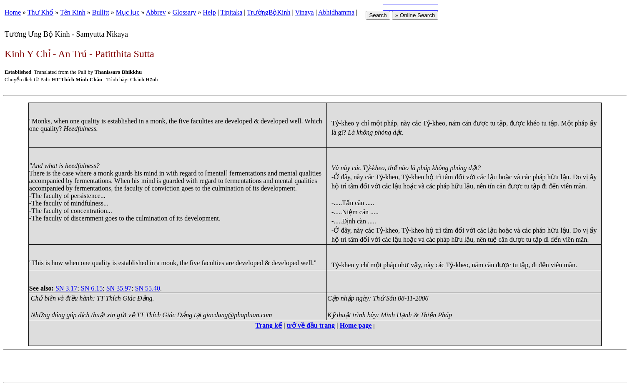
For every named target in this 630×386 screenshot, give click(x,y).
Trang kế (269, 325)
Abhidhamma (336, 12)
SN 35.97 (118, 288)
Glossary (184, 12)
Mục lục (128, 12)
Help (209, 12)
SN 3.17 (66, 288)
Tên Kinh (72, 12)
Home (13, 12)
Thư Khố (40, 12)
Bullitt (100, 12)
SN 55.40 (147, 288)
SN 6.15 (92, 288)
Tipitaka (232, 12)
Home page (356, 325)
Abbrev (156, 12)
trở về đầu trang (311, 325)
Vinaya (304, 12)
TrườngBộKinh (268, 12)
